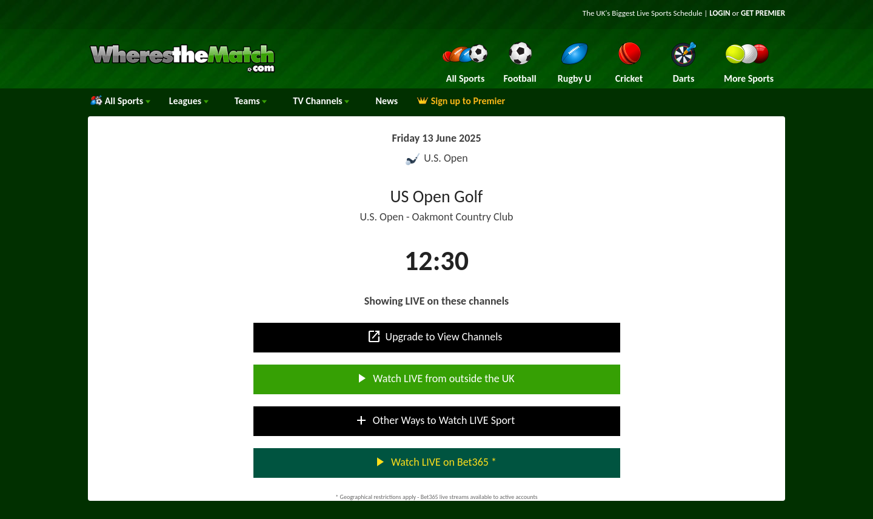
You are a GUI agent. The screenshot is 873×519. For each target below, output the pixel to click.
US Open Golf (436, 196)
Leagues (189, 101)
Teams (251, 101)
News (386, 101)
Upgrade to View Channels (435, 336)
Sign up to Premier (460, 101)
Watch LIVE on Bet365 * (434, 462)
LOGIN (719, 13)
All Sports (120, 101)
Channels (321, 101)
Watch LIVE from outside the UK (434, 378)
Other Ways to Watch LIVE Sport (434, 420)
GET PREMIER (763, 13)
